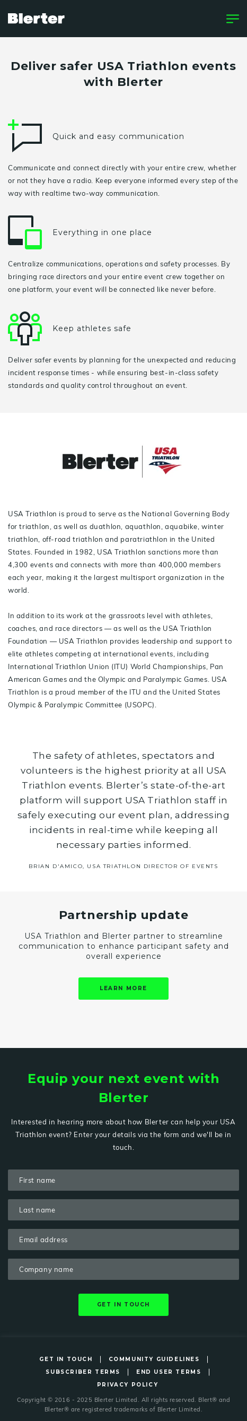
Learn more (123, 988)
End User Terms (168, 1371)
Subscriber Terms (83, 1371)
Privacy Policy (127, 1384)
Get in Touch (65, 1359)
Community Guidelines (154, 1359)
